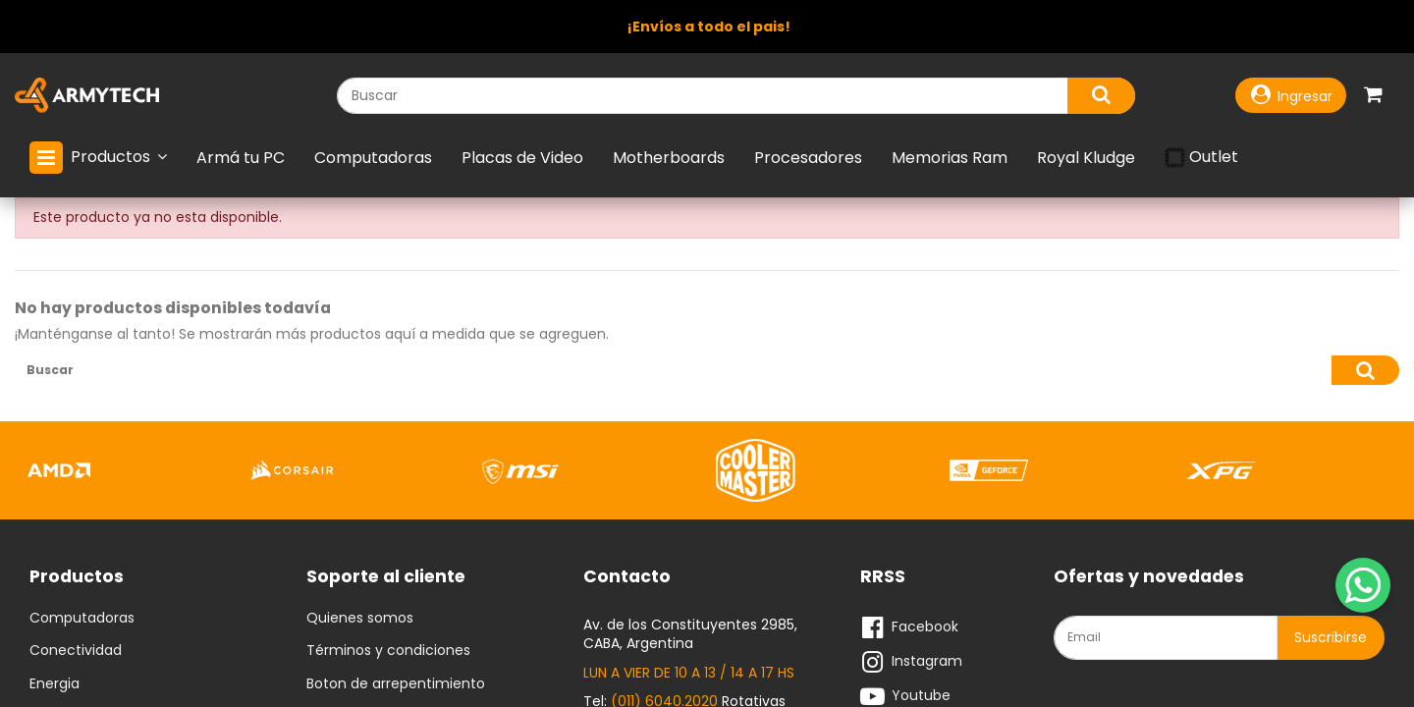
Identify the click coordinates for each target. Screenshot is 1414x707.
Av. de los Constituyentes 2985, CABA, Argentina (690, 638)
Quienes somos (359, 622)
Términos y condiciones (388, 656)
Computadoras (82, 622)
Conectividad (75, 656)
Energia (54, 688)
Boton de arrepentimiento (395, 688)
